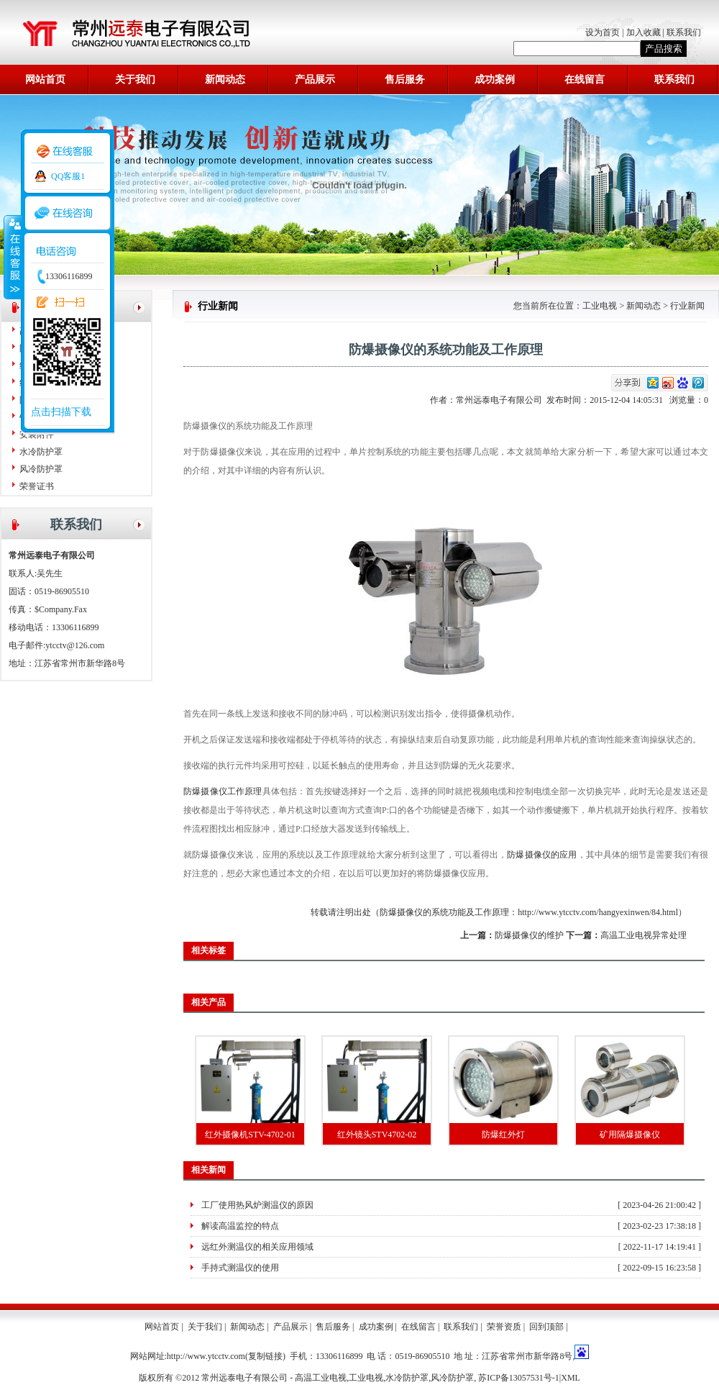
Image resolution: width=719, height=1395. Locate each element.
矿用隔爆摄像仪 (630, 1135)
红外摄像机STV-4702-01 (250, 1135)
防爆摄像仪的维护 (529, 935)
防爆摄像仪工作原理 (222, 791)
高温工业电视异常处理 (643, 935)
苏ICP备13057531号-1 (518, 1378)
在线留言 (584, 79)
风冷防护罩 (41, 469)
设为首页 (603, 32)
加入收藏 (643, 32)
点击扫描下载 (61, 411)
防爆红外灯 (503, 1135)
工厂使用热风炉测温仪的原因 (257, 1205)
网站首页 (45, 79)
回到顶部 (546, 1327)
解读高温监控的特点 (240, 1226)
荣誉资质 (504, 1327)
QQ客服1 (68, 176)
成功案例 (495, 79)
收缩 (12, 256)
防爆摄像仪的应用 (542, 855)
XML (570, 1378)
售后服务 (405, 79)
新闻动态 (225, 79)
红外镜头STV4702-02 (377, 1135)
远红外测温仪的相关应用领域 (257, 1247)
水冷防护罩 (41, 452)
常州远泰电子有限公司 (501, 400)
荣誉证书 (36, 486)
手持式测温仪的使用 (240, 1268)
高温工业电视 (321, 1378)
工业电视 (599, 306)
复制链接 (265, 1356)
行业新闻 (687, 306)
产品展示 (315, 79)
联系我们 (684, 32)
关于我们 (135, 79)
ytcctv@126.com (74, 645)
